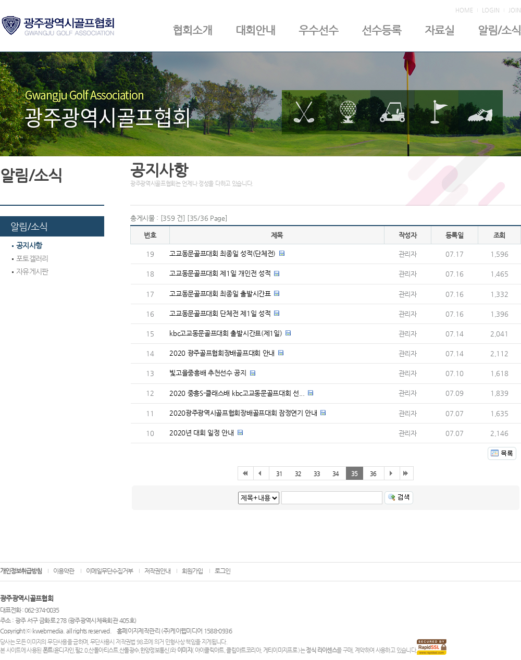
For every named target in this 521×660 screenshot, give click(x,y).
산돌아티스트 (103, 650)
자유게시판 (30, 271)
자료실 (439, 30)
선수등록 (381, 30)
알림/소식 (499, 30)
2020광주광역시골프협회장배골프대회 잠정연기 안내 (243, 413)
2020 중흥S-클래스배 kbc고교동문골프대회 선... (236, 393)
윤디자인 (63, 650)
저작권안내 (157, 571)
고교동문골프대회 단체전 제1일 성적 (219, 313)
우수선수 (318, 30)
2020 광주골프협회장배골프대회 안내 (222, 353)
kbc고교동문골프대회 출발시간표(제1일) (225, 333)
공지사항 (27, 245)
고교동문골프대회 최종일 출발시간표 (219, 293)
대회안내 (255, 30)
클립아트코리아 (243, 650)
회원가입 (192, 571)
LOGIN (491, 10)
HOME (464, 10)
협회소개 (192, 30)
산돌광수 (129, 650)
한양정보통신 (154, 650)
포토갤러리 (30, 258)
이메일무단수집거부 (109, 571)
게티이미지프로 (280, 650)
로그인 (222, 571)
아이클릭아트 (209, 650)
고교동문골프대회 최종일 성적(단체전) (222, 253)
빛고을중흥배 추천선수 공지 (207, 373)
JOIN (514, 10)
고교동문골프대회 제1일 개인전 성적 (219, 273)
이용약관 (63, 571)
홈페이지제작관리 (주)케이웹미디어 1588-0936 (174, 630)
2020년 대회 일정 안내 (201, 433)
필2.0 (81, 650)
